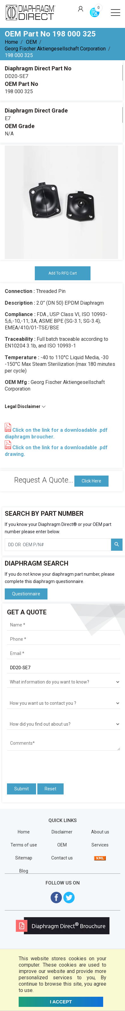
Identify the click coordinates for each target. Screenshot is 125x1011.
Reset (50, 788)
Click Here (91, 480)
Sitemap (23, 857)
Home (11, 42)
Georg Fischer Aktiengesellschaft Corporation (55, 49)
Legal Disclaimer (25, 406)
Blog (23, 870)
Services (100, 844)
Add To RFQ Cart (62, 273)
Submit (21, 788)
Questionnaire (26, 593)
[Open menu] (115, 12)
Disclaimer (62, 831)
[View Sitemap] (100, 857)
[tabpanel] (61, 202)
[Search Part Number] (117, 544)
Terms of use (23, 844)
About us (100, 831)
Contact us (62, 857)
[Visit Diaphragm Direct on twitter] (69, 897)
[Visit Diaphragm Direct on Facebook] (56, 897)
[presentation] (44, 764)
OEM (31, 42)
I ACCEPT (61, 1001)
